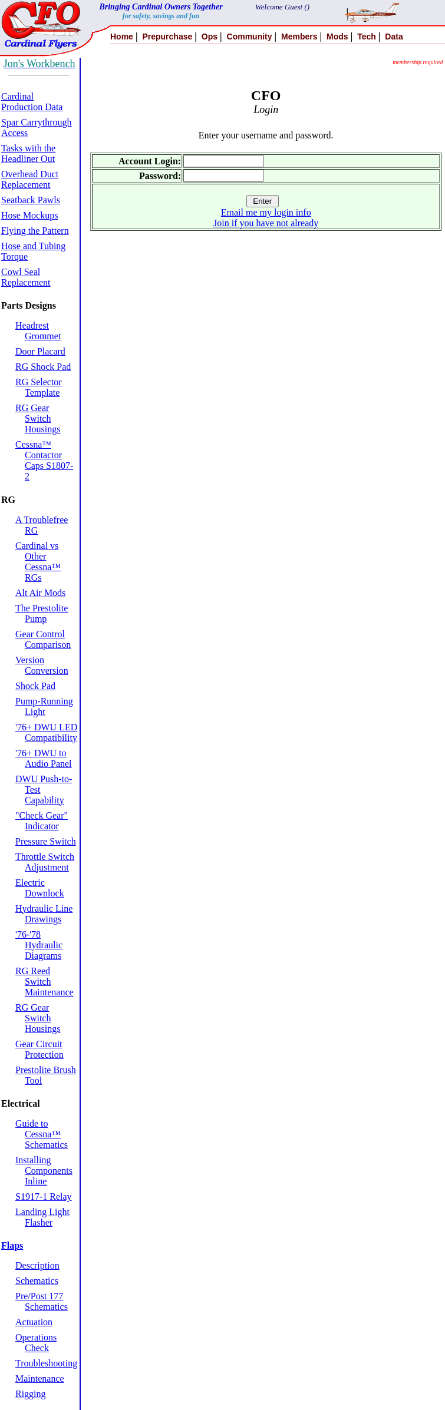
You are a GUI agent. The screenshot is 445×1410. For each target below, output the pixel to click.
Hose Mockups (29, 215)
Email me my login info (266, 212)
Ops (209, 36)
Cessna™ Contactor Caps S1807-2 (44, 460)
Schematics (36, 1281)
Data (394, 36)
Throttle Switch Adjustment (44, 862)
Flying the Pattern (35, 231)
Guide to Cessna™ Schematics (41, 1134)
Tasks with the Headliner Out (28, 153)
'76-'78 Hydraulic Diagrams (38, 945)
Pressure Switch (45, 841)
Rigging (30, 1394)
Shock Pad (35, 686)
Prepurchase (167, 36)
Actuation (33, 1322)
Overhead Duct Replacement (29, 179)
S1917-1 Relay (43, 1196)
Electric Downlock (39, 888)
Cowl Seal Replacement (26, 277)
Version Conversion (41, 665)
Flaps (12, 1245)
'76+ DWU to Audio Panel (43, 758)
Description (37, 1265)
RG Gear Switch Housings (37, 418)
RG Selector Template (38, 387)
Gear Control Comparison (43, 639)
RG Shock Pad (43, 367)
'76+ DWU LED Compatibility (46, 732)
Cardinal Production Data (31, 101)
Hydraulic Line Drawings (43, 913)
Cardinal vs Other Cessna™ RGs (38, 561)
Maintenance (39, 1378)
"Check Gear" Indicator (41, 820)
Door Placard (40, 351)
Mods (337, 36)
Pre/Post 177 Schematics (41, 1301)
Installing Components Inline (43, 1170)
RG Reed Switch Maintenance (44, 981)
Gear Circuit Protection (39, 1049)
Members (299, 36)
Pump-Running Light (44, 706)
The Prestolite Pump (41, 613)
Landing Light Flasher (42, 1217)
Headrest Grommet (38, 330)
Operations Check (36, 1342)
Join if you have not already (265, 223)
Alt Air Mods (40, 593)
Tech (366, 36)
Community (249, 36)
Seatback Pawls (30, 200)
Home (121, 36)
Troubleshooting (46, 1363)
